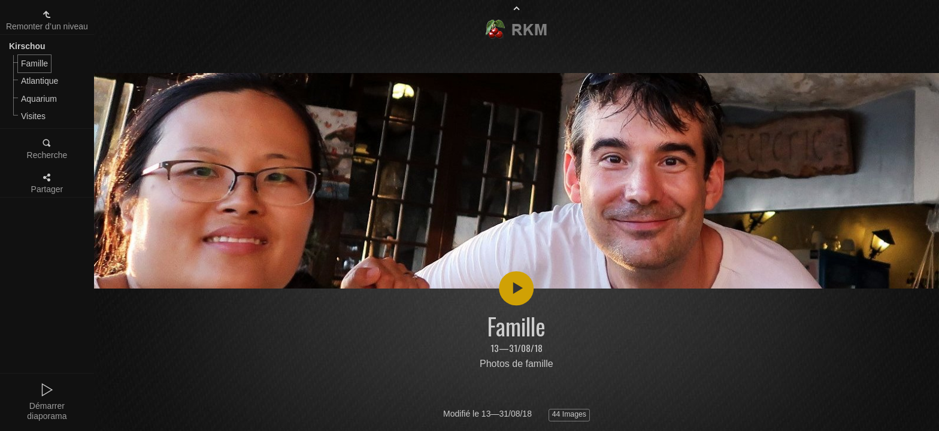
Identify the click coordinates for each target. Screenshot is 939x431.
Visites (33, 116)
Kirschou (27, 46)
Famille (34, 63)
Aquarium (39, 99)
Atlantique (39, 81)
